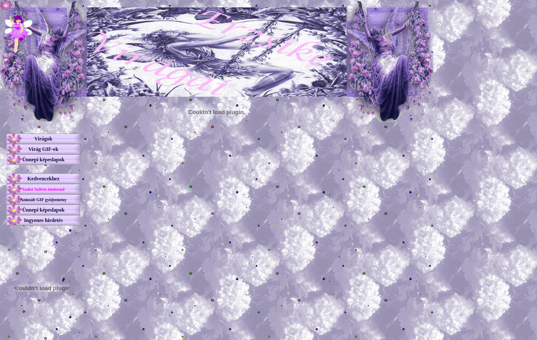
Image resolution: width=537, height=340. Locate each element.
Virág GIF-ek (43, 149)
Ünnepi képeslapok (43, 160)
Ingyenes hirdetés (43, 220)
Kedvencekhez (43, 179)
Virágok (43, 139)
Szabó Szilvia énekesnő (43, 189)
